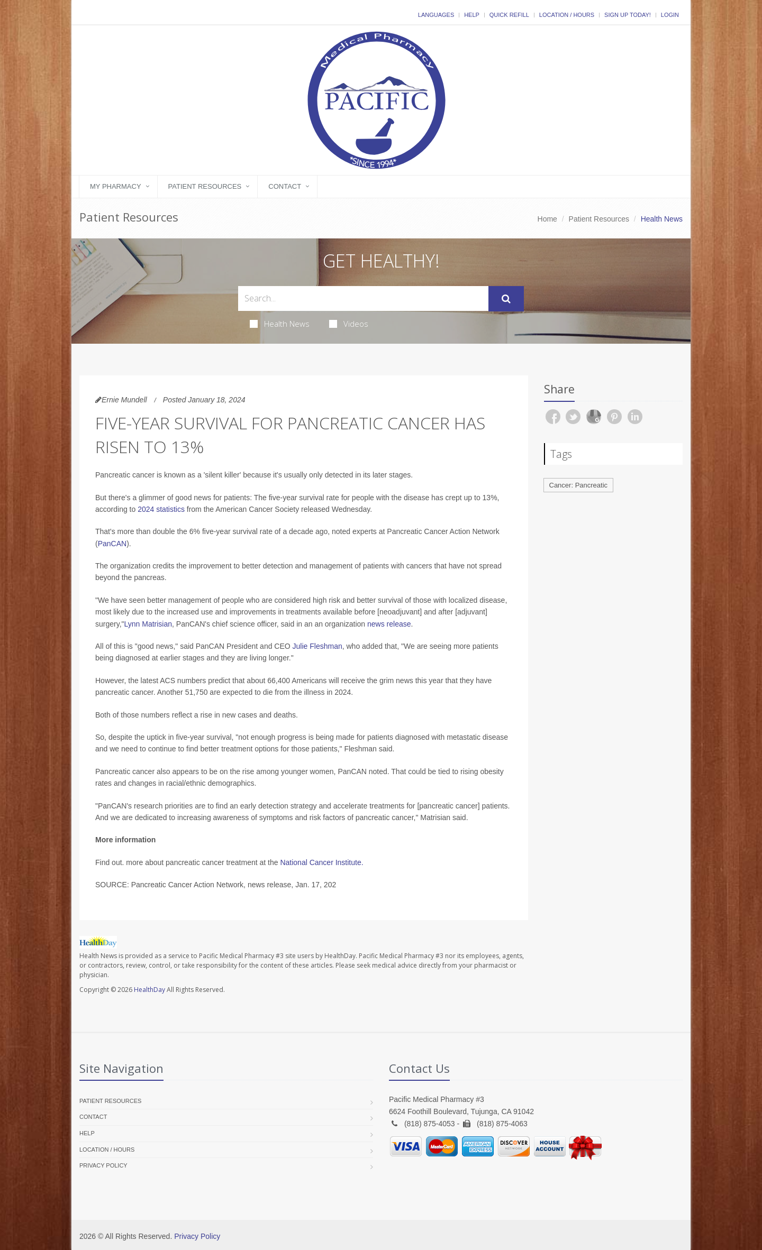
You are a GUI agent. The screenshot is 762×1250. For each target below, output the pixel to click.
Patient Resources (205, 186)
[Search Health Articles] (363, 298)
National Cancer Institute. (321, 862)
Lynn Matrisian (148, 624)
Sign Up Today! (627, 15)
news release (389, 624)
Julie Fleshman (317, 646)
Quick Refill (509, 15)
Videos (348, 323)
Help (471, 15)
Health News (280, 323)
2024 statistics (161, 509)
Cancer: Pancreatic (578, 485)
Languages (436, 15)
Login (670, 15)
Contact (284, 186)
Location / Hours (566, 15)
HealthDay (149, 989)
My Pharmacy (115, 186)
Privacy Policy (103, 1165)
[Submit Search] (506, 298)
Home (547, 219)
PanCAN (112, 543)
